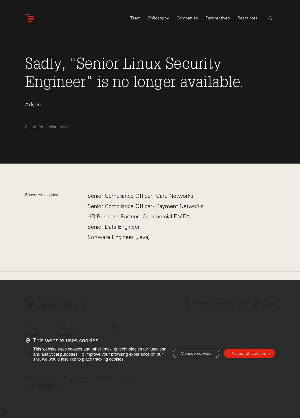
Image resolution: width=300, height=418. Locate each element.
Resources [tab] (247, 18)
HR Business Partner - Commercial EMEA (138, 216)
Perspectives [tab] (218, 18)
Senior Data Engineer (113, 226)
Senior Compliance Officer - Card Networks (140, 195)
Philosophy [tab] (158, 18)
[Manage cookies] (196, 353)
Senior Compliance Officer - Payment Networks (145, 206)
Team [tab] (135, 18)
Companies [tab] (187, 18)
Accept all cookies (249, 353)
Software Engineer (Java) (118, 237)
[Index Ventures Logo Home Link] (29, 18)
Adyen (33, 104)
